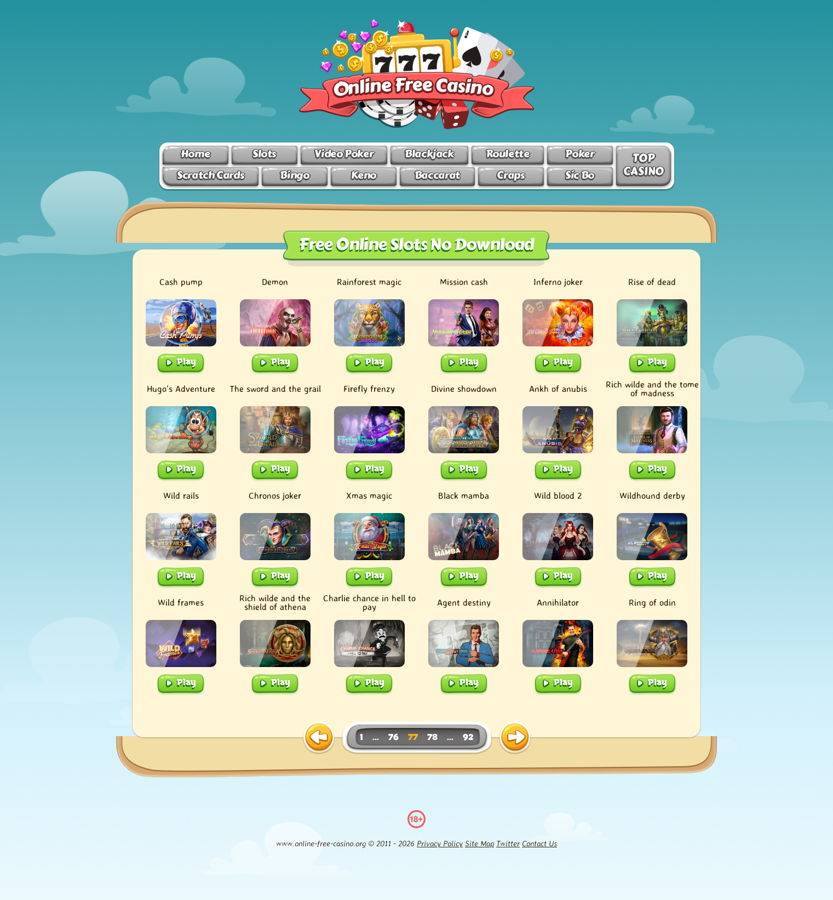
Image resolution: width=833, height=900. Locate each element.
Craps (510, 175)
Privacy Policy (440, 843)
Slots (264, 154)
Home (195, 154)
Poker (579, 154)
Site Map (479, 843)
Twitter (508, 843)
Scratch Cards (210, 175)
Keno (363, 175)
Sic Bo (579, 175)
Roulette (508, 154)
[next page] (515, 737)
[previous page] (319, 737)
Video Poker (343, 154)
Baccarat (437, 175)
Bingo (294, 175)
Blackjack (429, 154)
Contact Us (539, 843)
